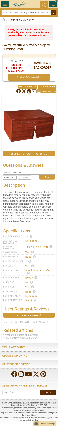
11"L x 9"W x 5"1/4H (38, 246)
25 (29, 236)
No (29, 282)
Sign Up (48, 393)
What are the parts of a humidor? (21, 334)
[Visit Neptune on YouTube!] (28, 374)
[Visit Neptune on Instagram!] (21, 374)
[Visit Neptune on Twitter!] (36, 374)
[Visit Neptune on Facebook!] (14, 374)
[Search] (26, 12)
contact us (34, 32)
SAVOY (31, 277)
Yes (29, 252)
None (30, 256)
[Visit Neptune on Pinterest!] (43, 374)
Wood (31, 300)
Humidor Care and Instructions (20, 338)
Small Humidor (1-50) (38, 271)
